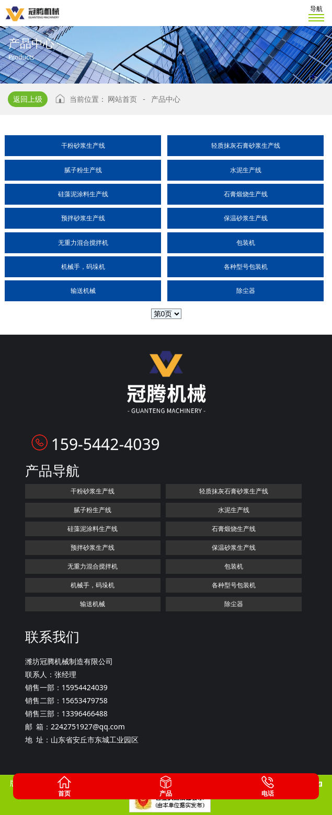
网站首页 (122, 99)
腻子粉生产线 (83, 170)
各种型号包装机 (246, 266)
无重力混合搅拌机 (83, 242)
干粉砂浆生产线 (83, 145)
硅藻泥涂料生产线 (83, 194)
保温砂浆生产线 (246, 218)
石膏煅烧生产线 (246, 194)
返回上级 (27, 99)
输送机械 (83, 290)
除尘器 (245, 290)
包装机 (245, 242)
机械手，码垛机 (83, 266)
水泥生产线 (245, 170)
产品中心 (165, 99)
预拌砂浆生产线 (83, 218)
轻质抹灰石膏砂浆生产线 (245, 145)
